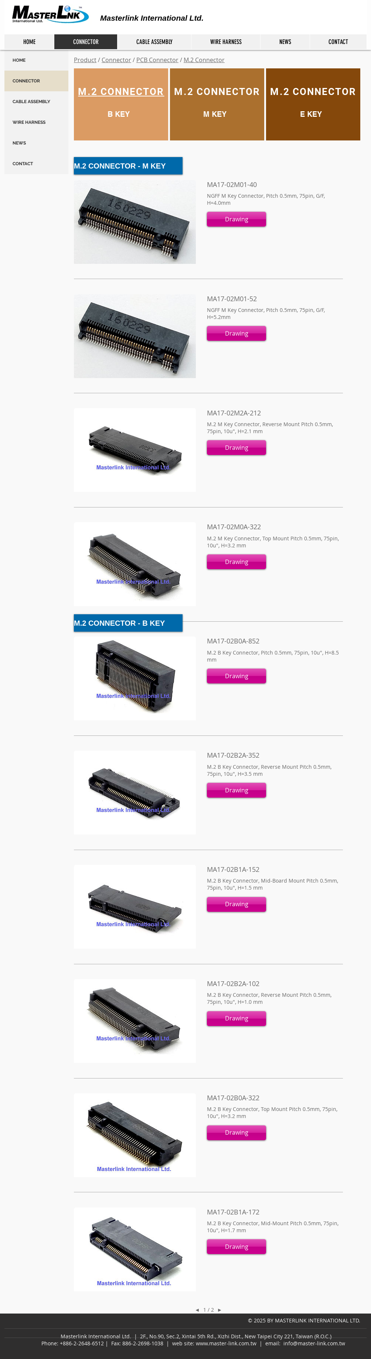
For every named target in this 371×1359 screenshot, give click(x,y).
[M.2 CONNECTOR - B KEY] (128, 623)
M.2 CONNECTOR (217, 91)
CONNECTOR (26, 81)
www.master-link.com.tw (226, 1343)
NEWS (19, 143)
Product (85, 60)
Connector (116, 60)
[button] (236, 219)
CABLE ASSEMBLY (31, 101)
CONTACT (23, 163)
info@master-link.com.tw (314, 1343)
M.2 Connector (204, 60)
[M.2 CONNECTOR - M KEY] (128, 165)
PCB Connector (157, 60)
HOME (19, 60)
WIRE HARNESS (29, 122)
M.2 (87, 91)
